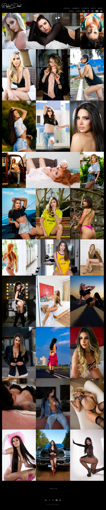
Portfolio (67, 8)
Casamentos (75, 8)
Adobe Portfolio (55, 504)
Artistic (93, 8)
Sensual (71, 11)
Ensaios (100, 8)
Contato (78, 11)
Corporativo (85, 8)
